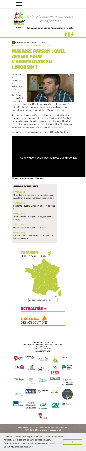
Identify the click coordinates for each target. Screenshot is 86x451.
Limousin (34, 42)
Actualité (42, 42)
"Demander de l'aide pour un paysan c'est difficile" (32, 218)
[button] (19, 4)
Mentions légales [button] (24, 447)
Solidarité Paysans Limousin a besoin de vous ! (34, 207)
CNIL (11, 447)
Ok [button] (72, 442)
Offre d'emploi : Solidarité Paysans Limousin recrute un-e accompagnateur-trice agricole (33, 196)
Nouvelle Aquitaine (23, 42)
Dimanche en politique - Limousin (28, 178)
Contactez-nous (44, 351)
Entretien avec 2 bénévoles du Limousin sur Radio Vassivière (33, 237)
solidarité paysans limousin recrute (29, 227)
